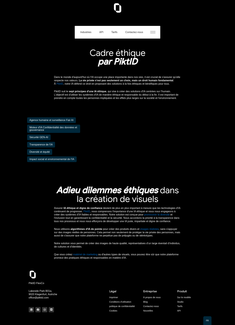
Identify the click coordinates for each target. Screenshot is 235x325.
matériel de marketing (85, 254)
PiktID (59, 83)
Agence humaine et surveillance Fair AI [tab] (51, 120)
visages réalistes (149, 229)
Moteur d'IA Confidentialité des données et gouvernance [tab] (53, 128)
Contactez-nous (134, 32)
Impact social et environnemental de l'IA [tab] (52, 159)
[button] (154, 32)
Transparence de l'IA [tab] (41, 144)
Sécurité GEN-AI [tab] (39, 137)
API (101, 32)
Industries (85, 32)
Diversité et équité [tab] (40, 152)
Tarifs (114, 32)
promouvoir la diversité (157, 214)
